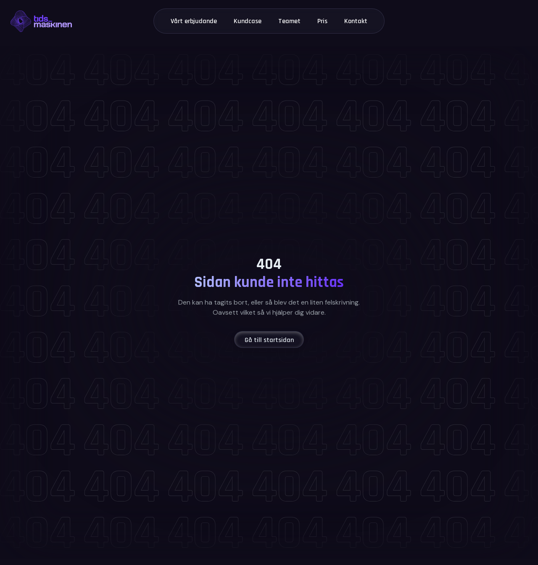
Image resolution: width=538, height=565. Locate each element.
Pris (322, 21)
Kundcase (247, 21)
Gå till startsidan (269, 340)
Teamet (289, 21)
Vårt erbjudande (194, 21)
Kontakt (355, 21)
